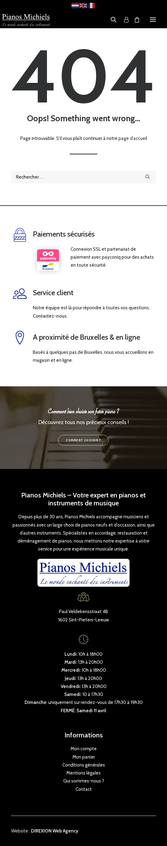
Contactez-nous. (50, 316)
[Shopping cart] (134, 19)
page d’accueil (132, 138)
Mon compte (84, 748)
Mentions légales (83, 773)
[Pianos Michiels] (26, 19)
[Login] (123, 19)
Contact (84, 789)
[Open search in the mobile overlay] (110, 19)
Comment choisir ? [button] (83, 440)
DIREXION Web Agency (54, 831)
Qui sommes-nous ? (83, 781)
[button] (153, 19)
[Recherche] (83, 177)
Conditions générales (83, 765)
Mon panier (83, 757)
